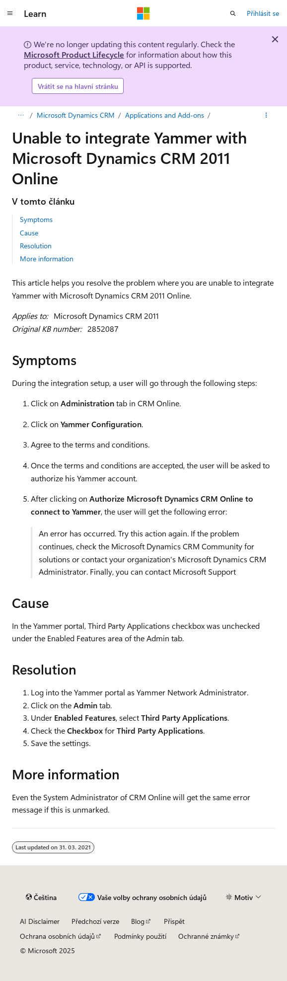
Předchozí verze (95, 921)
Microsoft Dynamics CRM (76, 115)
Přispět (174, 921)
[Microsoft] (143, 13)
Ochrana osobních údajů (57, 936)
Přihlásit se (263, 13)
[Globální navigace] (10, 13)
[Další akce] (266, 115)
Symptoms (36, 219)
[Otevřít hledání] (233, 13)
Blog (137, 921)
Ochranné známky (206, 936)
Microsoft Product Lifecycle (74, 54)
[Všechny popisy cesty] (20, 115)
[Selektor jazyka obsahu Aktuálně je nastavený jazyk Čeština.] (41, 898)
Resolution (36, 245)
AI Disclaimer (40, 921)
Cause (29, 232)
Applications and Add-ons (164, 115)
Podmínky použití (140, 936)
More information (46, 258)
